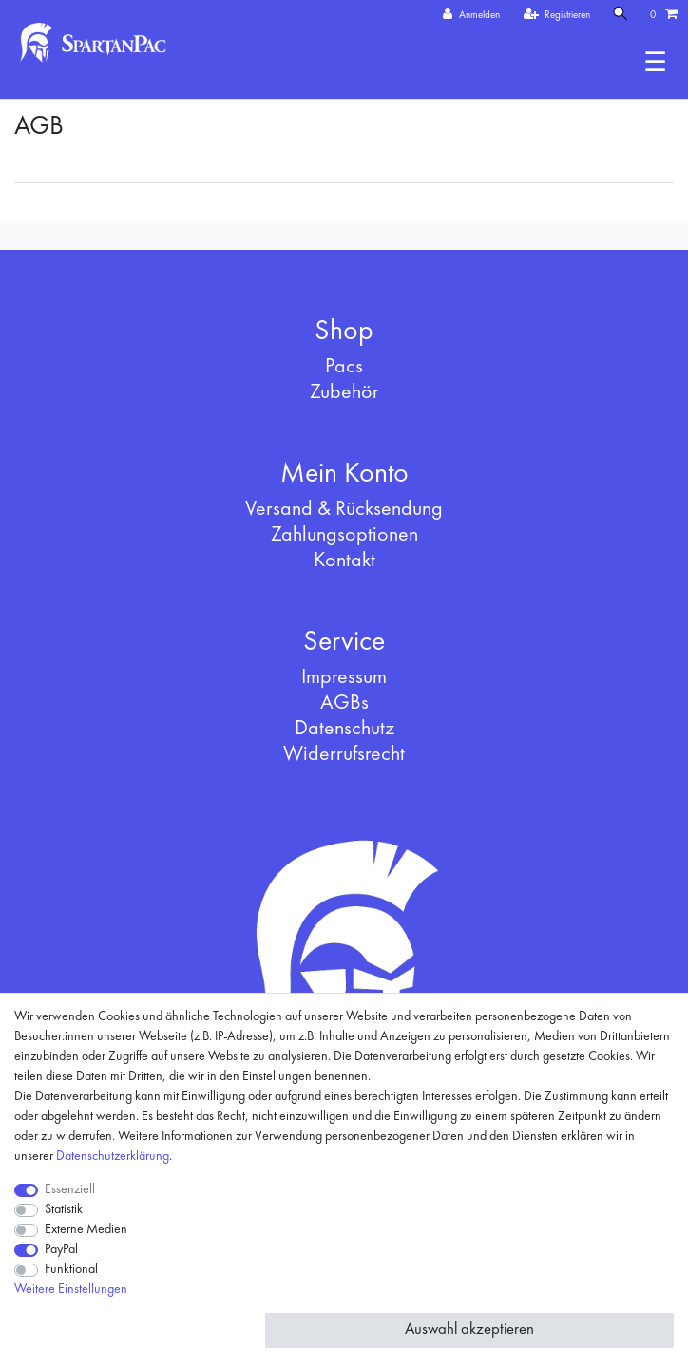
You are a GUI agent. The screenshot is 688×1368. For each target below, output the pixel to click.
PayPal (61, 1249)
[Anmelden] (471, 15)
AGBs (344, 703)
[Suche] (621, 14)
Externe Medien (86, 1229)
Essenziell (70, 1189)
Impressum (344, 677)
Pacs (344, 366)
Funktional (71, 1269)
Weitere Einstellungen (70, 1289)
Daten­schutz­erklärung (112, 1156)
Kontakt (344, 560)
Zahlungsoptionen (344, 534)
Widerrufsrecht (344, 754)
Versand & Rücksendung (344, 509)
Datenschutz (344, 728)
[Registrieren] (557, 15)
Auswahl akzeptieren (469, 1329)
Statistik (64, 1209)
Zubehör (344, 392)
